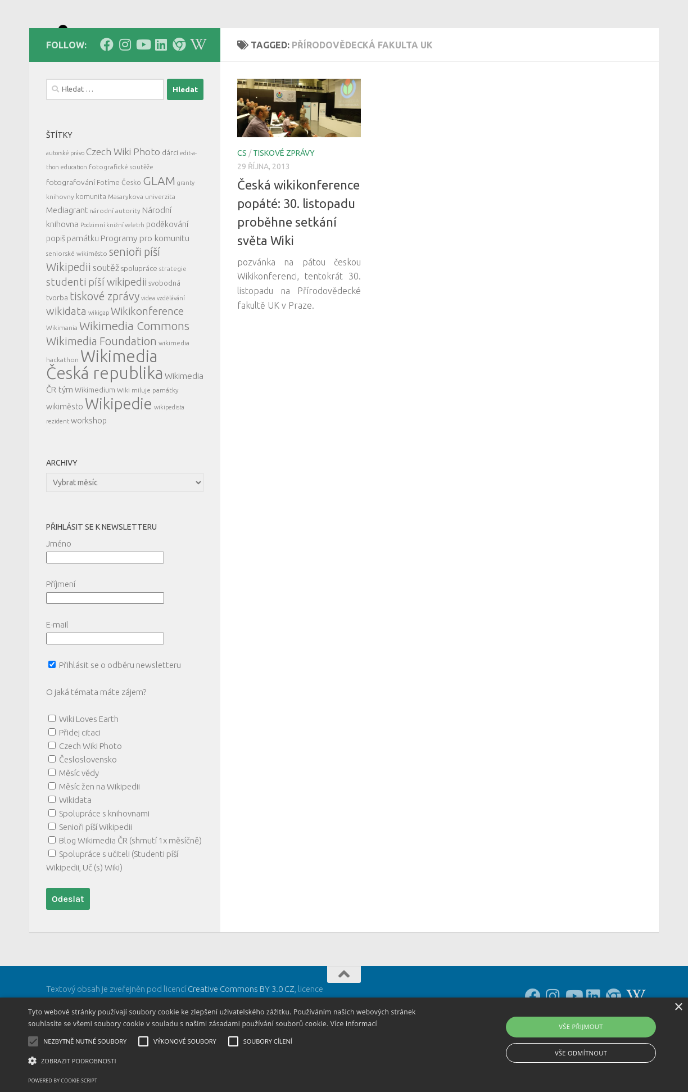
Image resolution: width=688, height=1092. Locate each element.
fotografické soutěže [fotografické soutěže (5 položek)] (121, 217)
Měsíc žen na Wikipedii (99, 837)
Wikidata (75, 850)
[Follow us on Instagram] (125, 95)
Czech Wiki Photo (90, 796)
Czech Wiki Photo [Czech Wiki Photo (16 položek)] (123, 202)
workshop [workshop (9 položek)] (89, 471)
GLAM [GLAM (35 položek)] (159, 231)
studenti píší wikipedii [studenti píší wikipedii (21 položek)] (96, 333)
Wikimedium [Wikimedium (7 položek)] (95, 440)
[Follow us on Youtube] (143, 95)
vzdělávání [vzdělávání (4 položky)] (171, 348)
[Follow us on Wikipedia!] (196, 95)
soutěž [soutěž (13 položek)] (106, 318)
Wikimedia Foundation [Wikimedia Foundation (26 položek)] (101, 392)
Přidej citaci (80, 783)
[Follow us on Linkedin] (161, 95)
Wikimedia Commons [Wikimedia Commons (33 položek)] (134, 376)
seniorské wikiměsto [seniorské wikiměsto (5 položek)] (76, 304)
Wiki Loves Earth (89, 769)
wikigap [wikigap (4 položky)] (98, 363)
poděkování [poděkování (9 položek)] (167, 274)
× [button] (678, 1007)
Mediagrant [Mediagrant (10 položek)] (67, 260)
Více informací (354, 1023)
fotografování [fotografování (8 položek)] (70, 232)
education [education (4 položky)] (74, 217)
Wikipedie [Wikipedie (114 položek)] (118, 454)
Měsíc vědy (79, 823)
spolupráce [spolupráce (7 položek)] (139, 319)
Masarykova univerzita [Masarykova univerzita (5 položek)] (141, 247)
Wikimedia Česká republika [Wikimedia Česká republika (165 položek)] (104, 415)
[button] (233, 1061)
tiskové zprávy (284, 203)
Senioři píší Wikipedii (95, 877)
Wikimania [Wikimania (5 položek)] (62, 378)
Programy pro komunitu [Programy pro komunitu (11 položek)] (145, 289)
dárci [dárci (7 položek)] (170, 203)
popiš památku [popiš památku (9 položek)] (72, 289)
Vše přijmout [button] (581, 1026)
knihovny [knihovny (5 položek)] (60, 247)
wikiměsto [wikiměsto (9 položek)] (64, 457)
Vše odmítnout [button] (581, 1053)
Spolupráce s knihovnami (104, 864)
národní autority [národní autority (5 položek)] (115, 261)
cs (242, 203)
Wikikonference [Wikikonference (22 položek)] (147, 362)
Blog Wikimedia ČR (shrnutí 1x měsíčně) (130, 891)
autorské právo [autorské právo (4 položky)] (65, 203)
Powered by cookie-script (62, 1080)
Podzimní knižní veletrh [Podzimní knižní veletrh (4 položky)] (112, 275)
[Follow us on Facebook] (107, 95)
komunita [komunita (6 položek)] (91, 247)
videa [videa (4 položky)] (148, 348)
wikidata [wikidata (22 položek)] (66, 362)
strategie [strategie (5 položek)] (173, 319)
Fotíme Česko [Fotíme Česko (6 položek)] (119, 233)
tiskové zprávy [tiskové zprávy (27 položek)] (104, 346)
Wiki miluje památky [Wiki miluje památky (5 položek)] (148, 440)
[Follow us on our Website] (178, 95)
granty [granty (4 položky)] (185, 233)
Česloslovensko (88, 810)
